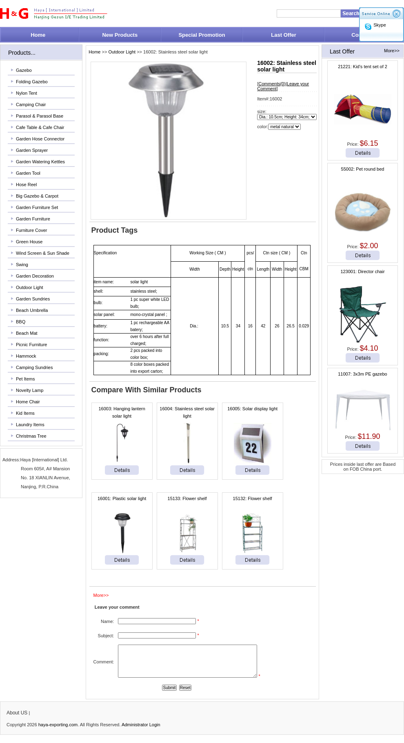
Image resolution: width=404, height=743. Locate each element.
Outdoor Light (29, 287)
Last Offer (283, 35)
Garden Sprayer (32, 150)
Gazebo (24, 70)
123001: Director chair (362, 271)
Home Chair (28, 401)
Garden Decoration (35, 276)
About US (17, 719)
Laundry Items (30, 424)
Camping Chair (31, 104)
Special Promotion (201, 35)
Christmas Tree (31, 436)
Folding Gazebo (32, 81)
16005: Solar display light (252, 408)
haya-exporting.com (58, 730)
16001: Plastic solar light (122, 498)
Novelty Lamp (29, 390)
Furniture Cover (31, 230)
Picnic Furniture (31, 344)
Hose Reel (26, 184)
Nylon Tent (26, 93)
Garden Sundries (33, 298)
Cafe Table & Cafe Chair (40, 127)
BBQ (20, 321)
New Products (120, 35)
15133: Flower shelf (187, 498)
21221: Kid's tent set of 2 (362, 66)
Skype (379, 24)
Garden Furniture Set (37, 207)
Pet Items (25, 378)
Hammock (26, 356)
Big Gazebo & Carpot (37, 196)
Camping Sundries (34, 367)
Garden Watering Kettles (40, 161)
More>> (392, 50)
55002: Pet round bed (362, 169)
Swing (22, 264)
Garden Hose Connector (40, 138)
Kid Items (25, 413)
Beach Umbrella (32, 310)
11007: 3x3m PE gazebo (362, 374)
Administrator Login (141, 730)
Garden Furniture (33, 218)
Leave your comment (117, 607)
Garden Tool (28, 173)
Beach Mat (27, 333)
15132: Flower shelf (252, 498)
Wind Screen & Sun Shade (42, 253)
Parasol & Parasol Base (39, 115)
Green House (29, 241)
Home (38, 35)
